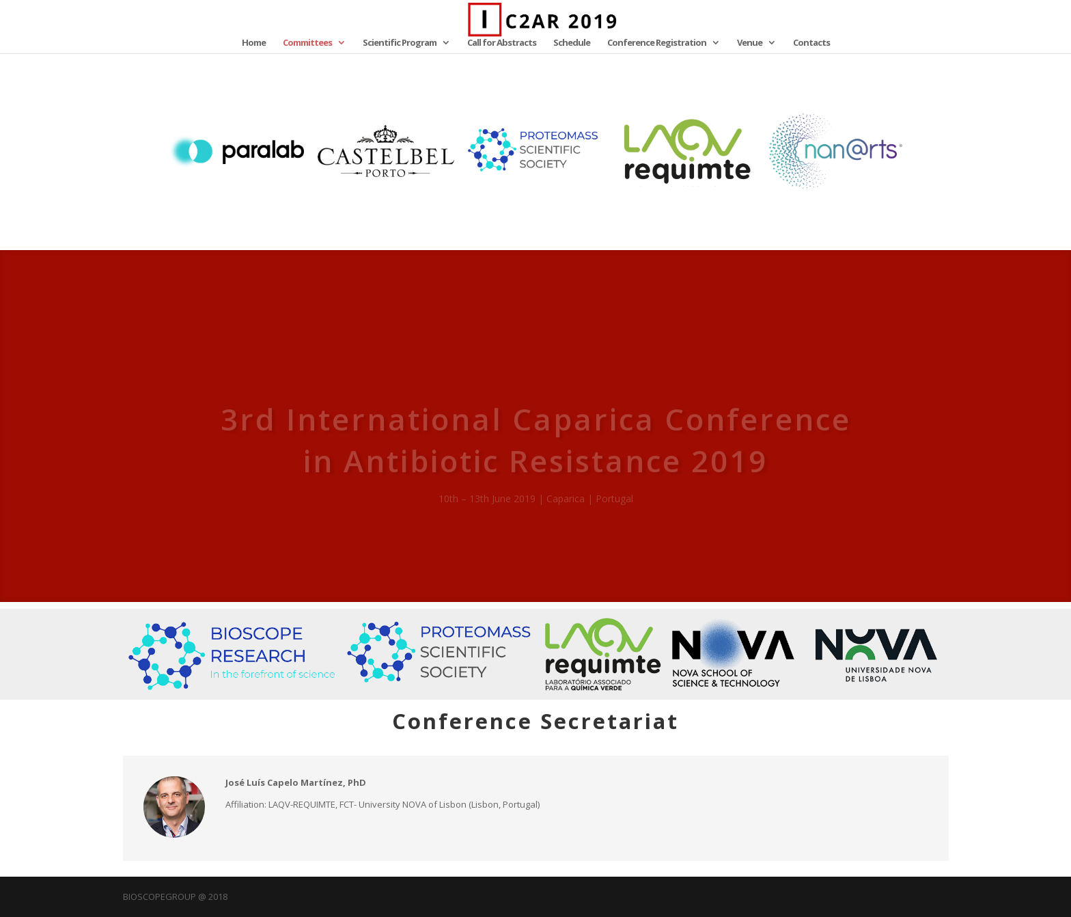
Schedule (571, 43)
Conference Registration (656, 43)
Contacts (811, 43)
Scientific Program (399, 43)
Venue (749, 43)
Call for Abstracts (501, 43)
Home (254, 43)
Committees (307, 43)
